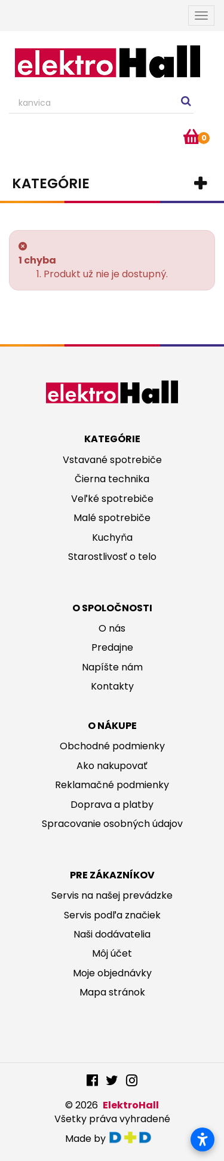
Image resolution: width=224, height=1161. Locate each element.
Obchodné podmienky (112, 746)
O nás (112, 628)
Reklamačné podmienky (112, 785)
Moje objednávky (112, 973)
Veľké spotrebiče (112, 499)
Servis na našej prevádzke (112, 895)
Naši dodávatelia (112, 934)
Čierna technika (112, 479)
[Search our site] (101, 103)
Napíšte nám (112, 667)
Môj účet (112, 953)
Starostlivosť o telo (112, 556)
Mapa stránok (112, 992)
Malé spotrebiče (112, 518)
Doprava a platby (112, 804)
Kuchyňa (112, 537)
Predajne (112, 647)
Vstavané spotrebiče (112, 460)
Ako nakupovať (112, 766)
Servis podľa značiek (112, 915)
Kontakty (112, 686)
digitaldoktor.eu (133, 1137)
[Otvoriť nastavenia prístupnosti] (202, 1139)
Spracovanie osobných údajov (112, 824)
